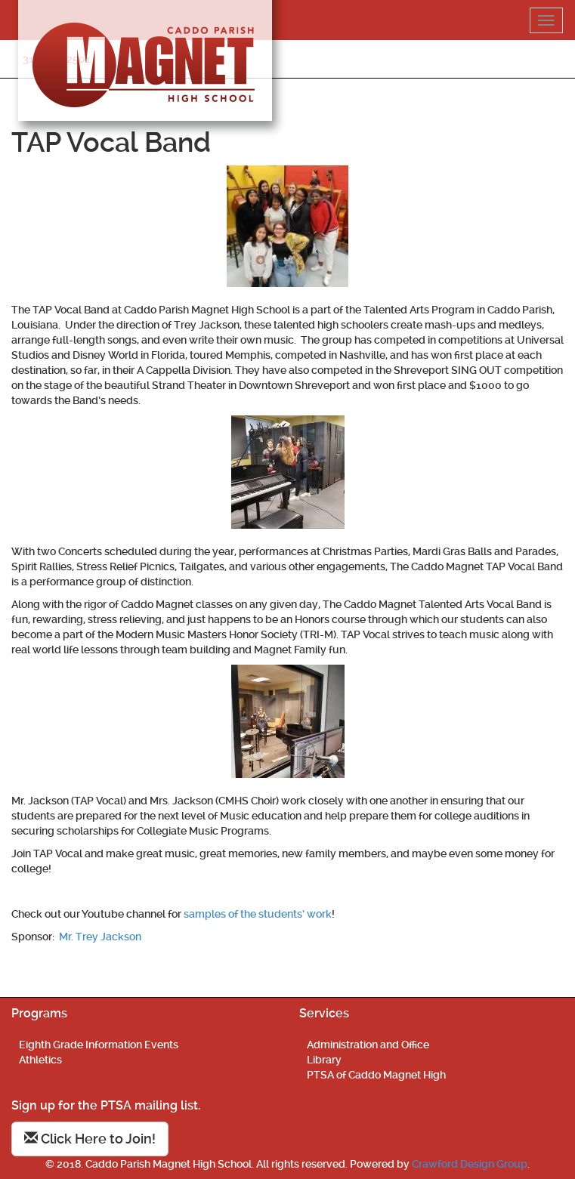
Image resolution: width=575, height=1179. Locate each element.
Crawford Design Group (469, 1164)
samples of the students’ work (258, 914)
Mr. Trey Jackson (100, 937)
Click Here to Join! (90, 1139)
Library (324, 1060)
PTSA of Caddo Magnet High (376, 1075)
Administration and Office (368, 1045)
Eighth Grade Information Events (98, 1045)
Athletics (40, 1060)
